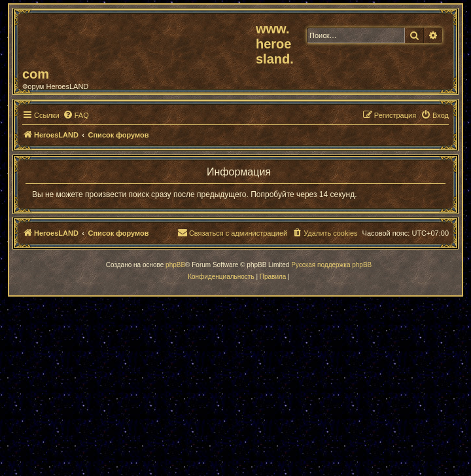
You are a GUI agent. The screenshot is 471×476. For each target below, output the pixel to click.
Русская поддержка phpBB (331, 264)
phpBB (175, 264)
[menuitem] (76, 115)
